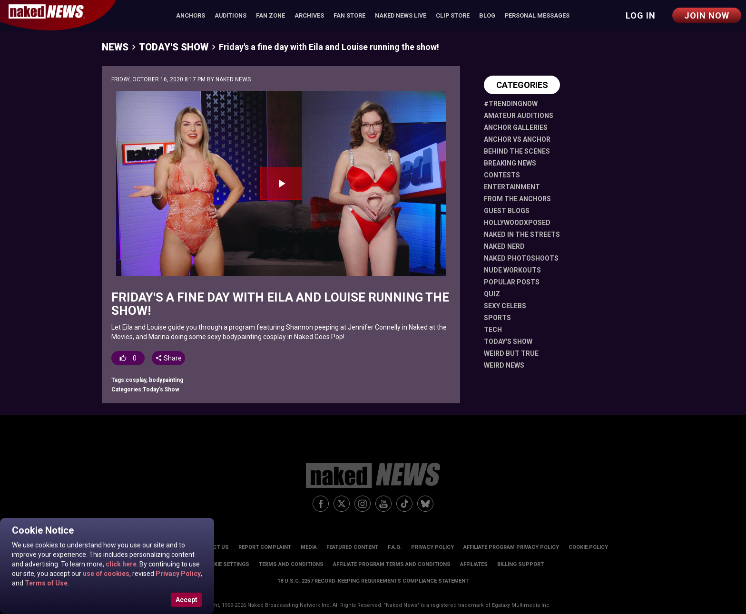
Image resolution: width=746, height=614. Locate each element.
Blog (487, 15)
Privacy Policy (177, 573)
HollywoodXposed (517, 222)
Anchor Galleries (516, 127)
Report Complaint (264, 547)
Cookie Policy (588, 547)
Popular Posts (512, 282)
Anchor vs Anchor (517, 139)
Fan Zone (270, 15)
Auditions (230, 15)
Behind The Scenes (517, 151)
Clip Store (453, 15)
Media (309, 547)
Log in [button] (641, 15)
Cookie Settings (226, 564)
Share (168, 358)
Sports (497, 318)
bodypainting (166, 380)
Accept (186, 600)
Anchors (190, 15)
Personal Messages (537, 15)
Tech (493, 329)
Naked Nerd (504, 246)
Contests (502, 175)
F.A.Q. (395, 547)
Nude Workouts (512, 270)
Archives (309, 15)
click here (120, 564)
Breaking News (510, 163)
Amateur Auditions (518, 115)
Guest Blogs (507, 210)
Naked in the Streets (522, 234)
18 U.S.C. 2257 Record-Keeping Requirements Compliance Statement (373, 581)
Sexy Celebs (505, 306)
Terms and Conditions (291, 564)
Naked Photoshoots (521, 258)
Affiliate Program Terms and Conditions (392, 564)
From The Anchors (517, 199)
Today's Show (173, 47)
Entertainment (512, 187)
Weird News (504, 365)
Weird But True (511, 353)
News (115, 47)
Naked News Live (400, 15)
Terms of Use (45, 583)
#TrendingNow (511, 103)
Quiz (492, 294)
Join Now (706, 15)
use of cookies (105, 573)
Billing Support (520, 564)
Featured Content (352, 547)
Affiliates (474, 564)
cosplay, (137, 380)
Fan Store (349, 15)
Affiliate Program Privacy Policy (511, 547)
